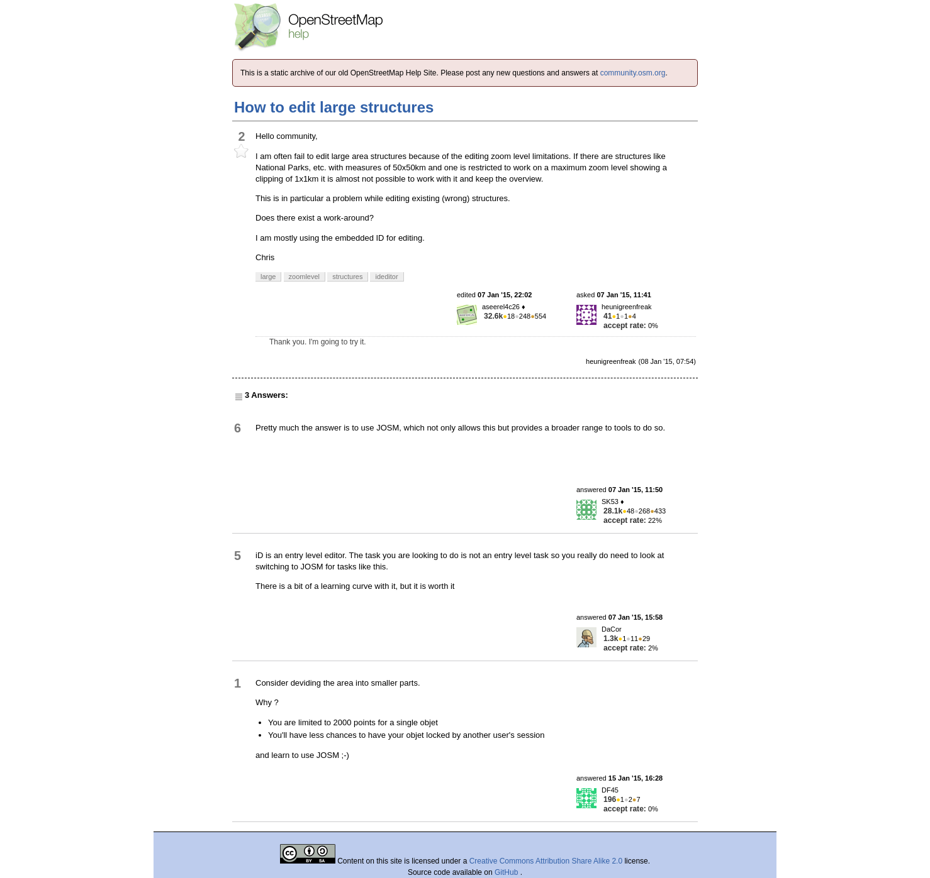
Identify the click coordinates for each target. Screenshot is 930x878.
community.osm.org (633, 73)
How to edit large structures (334, 107)
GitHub (507, 872)
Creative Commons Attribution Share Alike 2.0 (545, 861)
